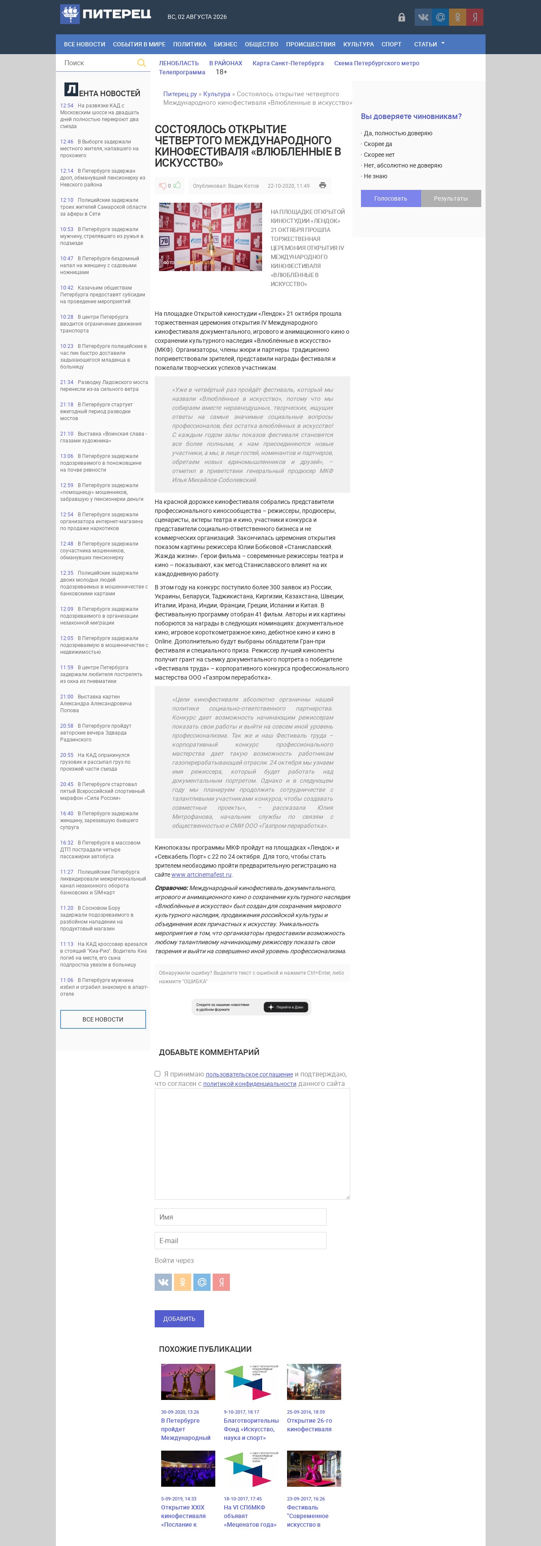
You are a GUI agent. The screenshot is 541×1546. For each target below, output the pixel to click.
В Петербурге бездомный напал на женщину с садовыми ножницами (99, 265)
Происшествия (311, 44)
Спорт (392, 44)
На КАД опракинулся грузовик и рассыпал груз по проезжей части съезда (95, 761)
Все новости (103, 1019)
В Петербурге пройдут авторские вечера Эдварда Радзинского (95, 732)
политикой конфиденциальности (249, 1083)
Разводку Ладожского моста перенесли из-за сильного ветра (104, 385)
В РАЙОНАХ (225, 63)
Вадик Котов (243, 185)
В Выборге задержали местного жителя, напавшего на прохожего (99, 148)
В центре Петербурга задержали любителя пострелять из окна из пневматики (101, 674)
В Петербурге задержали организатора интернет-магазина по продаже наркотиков (101, 521)
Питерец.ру (180, 93)
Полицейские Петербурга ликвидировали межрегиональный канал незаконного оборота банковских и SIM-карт (103, 882)
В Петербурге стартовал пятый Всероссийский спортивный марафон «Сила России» (102, 791)
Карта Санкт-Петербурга (288, 63)
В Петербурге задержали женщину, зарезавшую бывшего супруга (99, 820)
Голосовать (390, 198)
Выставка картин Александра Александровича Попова (96, 703)
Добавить (179, 1318)
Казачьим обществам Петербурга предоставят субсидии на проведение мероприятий (102, 294)
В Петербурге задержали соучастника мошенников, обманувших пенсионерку (99, 550)
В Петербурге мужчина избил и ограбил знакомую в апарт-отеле (104, 986)
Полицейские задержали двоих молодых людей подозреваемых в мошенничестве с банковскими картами (104, 583)
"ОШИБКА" (195, 981)
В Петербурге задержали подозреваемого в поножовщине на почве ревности (100, 462)
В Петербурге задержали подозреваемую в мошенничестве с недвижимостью (104, 644)
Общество (261, 44)
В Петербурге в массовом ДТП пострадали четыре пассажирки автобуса (100, 849)
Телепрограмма (182, 72)
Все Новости (84, 44)
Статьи (425, 44)
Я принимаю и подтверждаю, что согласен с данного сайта (251, 1078)
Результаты (451, 198)
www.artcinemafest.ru (201, 874)
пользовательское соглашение (249, 1074)
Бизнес (225, 44)
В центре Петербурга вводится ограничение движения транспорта (101, 323)
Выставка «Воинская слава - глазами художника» (103, 437)
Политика (189, 44)
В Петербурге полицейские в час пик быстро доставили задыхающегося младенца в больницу (103, 356)
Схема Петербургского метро (376, 63)
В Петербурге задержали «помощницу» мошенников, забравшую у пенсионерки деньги (102, 492)
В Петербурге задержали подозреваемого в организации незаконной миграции (99, 615)
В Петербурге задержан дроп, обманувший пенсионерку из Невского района (102, 177)
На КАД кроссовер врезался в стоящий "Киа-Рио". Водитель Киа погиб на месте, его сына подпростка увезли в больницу (103, 954)
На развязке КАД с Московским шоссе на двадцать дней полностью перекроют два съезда (99, 115)
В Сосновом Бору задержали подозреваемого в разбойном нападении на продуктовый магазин (97, 918)
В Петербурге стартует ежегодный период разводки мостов (96, 411)
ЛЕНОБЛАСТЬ (179, 63)
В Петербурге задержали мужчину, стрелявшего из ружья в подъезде (102, 236)
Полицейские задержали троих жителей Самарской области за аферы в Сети (103, 206)
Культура (358, 44)
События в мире (139, 44)
